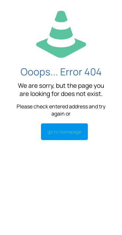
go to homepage (64, 132)
